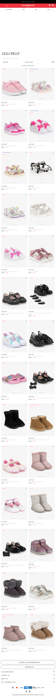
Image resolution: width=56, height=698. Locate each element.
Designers (9, 9)
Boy (49, 9)
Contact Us (5, 675)
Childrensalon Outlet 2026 (26, 694)
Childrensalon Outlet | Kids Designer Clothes (28, 5)
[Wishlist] (50, 6)
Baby (23, 9)
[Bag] (53, 6)
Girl (36, 9)
